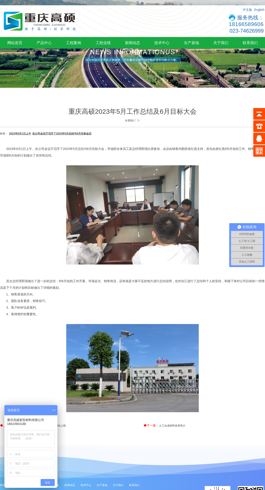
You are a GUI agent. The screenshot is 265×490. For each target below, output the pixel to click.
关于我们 (220, 43)
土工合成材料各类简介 (172, 425)
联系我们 (250, 43)
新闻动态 (132, 43)
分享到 (129, 120)
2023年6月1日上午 (20, 133)
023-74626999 (246, 31)
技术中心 (161, 43)
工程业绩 (103, 43)
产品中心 (44, 43)
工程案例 (73, 43)
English (259, 9)
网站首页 (14, 43)
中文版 (247, 9)
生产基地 (191, 43)
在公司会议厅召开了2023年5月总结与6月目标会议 (61, 133)
